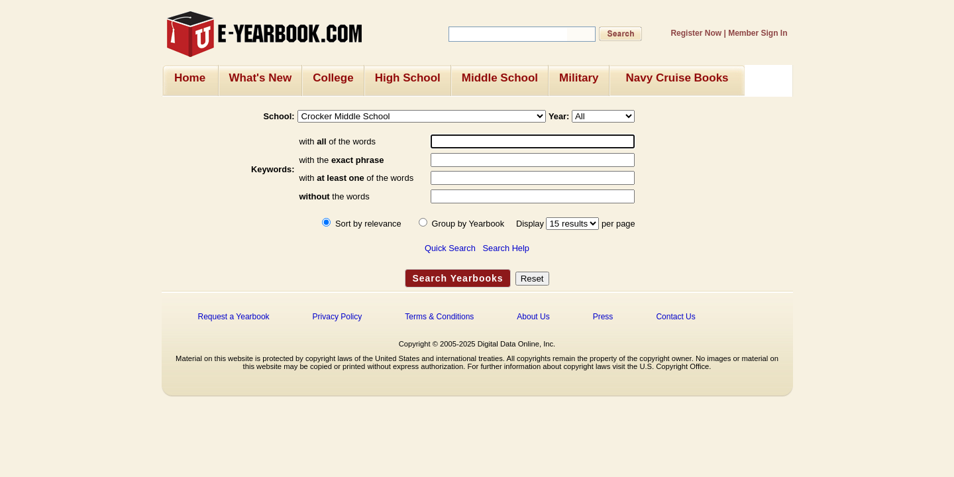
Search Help (506, 248)
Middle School (500, 78)
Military (579, 78)
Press (603, 316)
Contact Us (675, 316)
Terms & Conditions (439, 316)
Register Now (695, 33)
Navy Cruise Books (677, 78)
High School (408, 78)
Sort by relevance (368, 224)
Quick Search (450, 248)
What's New (260, 78)
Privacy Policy (337, 316)
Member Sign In (757, 33)
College (333, 78)
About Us (533, 316)
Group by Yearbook (468, 224)
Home (189, 78)
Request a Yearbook (234, 316)
